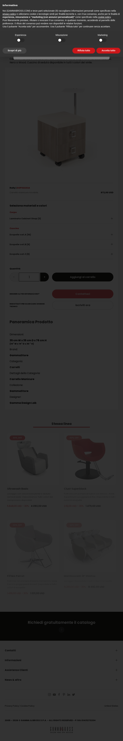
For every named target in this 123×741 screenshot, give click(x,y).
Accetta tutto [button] (108, 50)
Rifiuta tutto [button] (84, 50)
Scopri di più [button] (14, 50)
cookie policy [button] (104, 17)
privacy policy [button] (9, 14)
